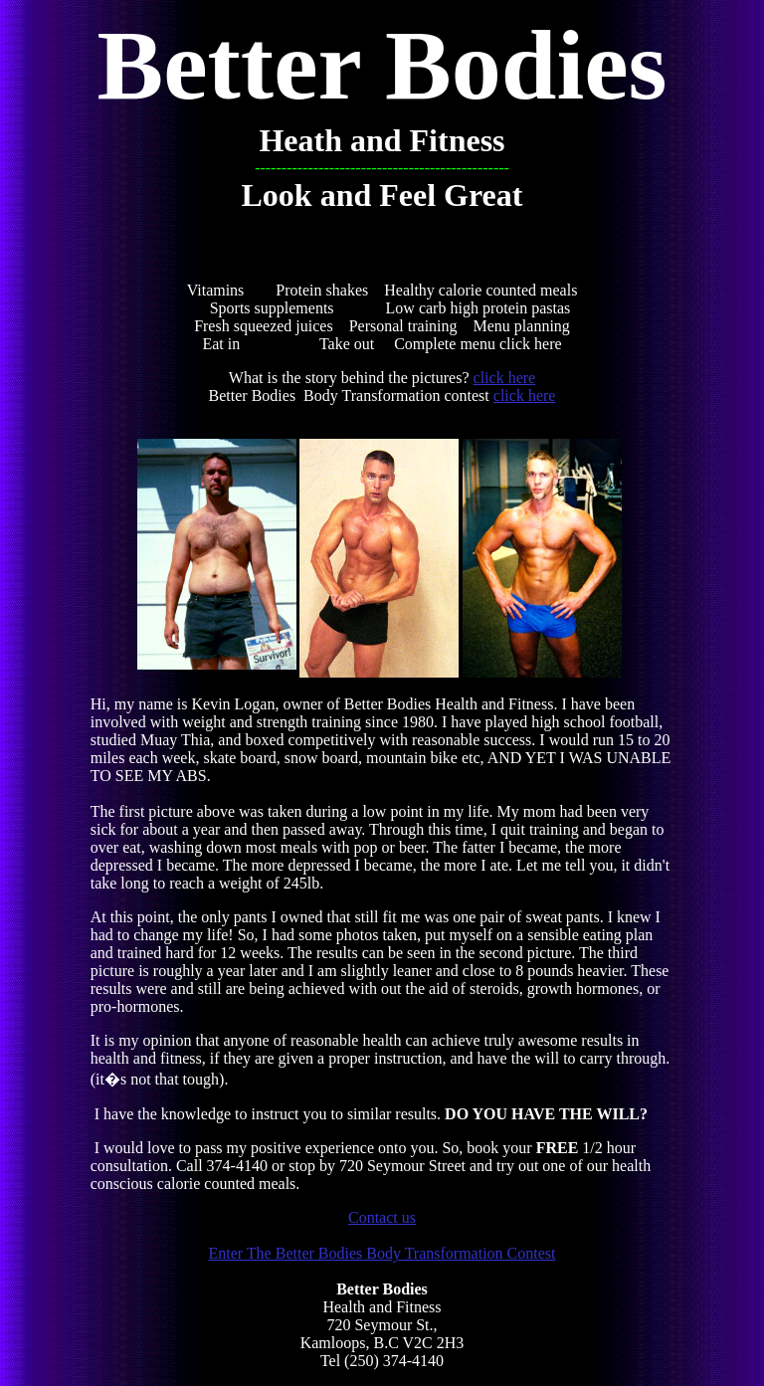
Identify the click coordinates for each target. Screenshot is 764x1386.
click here (505, 377)
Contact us (382, 1217)
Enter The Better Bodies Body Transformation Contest (381, 1253)
